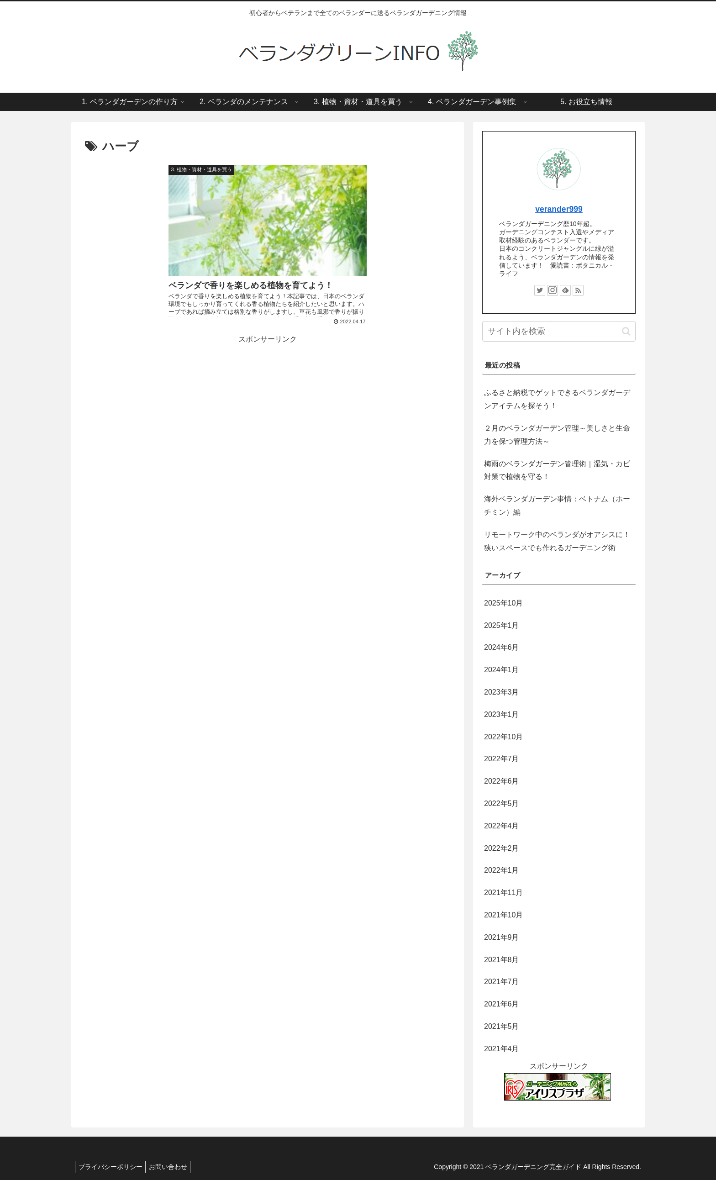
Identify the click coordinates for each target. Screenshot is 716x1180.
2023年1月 (501, 714)
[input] (559, 331)
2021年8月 (501, 960)
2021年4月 (501, 1049)
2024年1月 (501, 670)
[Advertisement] (267, 373)
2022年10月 (503, 737)
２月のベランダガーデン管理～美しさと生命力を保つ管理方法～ (557, 434)
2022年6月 (501, 781)
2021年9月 (501, 937)
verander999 (559, 209)
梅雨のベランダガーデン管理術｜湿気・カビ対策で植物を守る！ (557, 470)
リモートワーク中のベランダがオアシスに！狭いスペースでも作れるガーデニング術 (557, 541)
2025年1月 (501, 625)
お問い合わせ (172, 1166)
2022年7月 (501, 759)
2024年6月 (501, 647)
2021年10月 (503, 915)
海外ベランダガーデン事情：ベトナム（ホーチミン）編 (557, 505)
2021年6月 (501, 1004)
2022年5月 (501, 803)
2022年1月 (501, 870)
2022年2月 (501, 848)
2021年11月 (503, 892)
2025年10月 (503, 603)
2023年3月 (501, 692)
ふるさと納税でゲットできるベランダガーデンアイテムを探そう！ (557, 399)
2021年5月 (501, 1026)
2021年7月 (501, 981)
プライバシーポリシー (112, 1166)
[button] (626, 331)
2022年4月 (501, 826)
